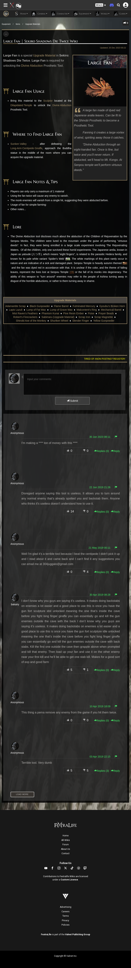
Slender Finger (80, 320)
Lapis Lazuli (15, 309)
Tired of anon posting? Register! (104, 359)
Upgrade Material (44, 55)
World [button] (102, 13)
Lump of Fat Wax (36, 309)
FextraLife (46, 934)
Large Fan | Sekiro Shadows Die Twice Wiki (40, 41)
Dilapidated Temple (21, 105)
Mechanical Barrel (111, 309)
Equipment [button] (82, 13)
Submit (72, 400)
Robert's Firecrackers (25, 317)
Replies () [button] (101, 451)
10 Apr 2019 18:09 (100, 706)
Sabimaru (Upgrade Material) (57, 317)
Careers (65, 911)
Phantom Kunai (50, 313)
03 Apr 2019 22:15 (100, 756)
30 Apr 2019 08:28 (100, 594)
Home (66, 835)
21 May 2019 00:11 (99, 547)
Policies (65, 925)
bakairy (15, 604)
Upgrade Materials (32, 24)
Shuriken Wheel (59, 320)
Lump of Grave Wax (61, 309)
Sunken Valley (19, 143)
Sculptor (48, 100)
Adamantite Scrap (15, 306)
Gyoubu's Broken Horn (112, 306)
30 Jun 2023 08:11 (99, 436)
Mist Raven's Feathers (25, 313)
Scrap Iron (84, 317)
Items (18, 24)
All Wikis (65, 840)
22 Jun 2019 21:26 (99, 487)
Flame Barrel (61, 306)
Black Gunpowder (40, 306)
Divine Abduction (32, 65)
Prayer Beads (106, 313)
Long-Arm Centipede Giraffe (26, 148)
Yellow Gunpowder (103, 320)
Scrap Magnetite (103, 317)
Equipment (6, 24)
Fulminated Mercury (84, 306)
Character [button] (60, 13)
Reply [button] (115, 451)
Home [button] (21, 13)
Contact (65, 853)
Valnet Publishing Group (77, 934)
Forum (65, 844)
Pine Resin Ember (73, 313)
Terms (65, 916)
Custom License (69, 879)
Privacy (65, 920)
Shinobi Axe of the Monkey (31, 320)
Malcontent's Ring (87, 309)
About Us (65, 849)
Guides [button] (120, 13)
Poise (91, 313)
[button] (100, 5)
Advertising (65, 907)
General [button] (39, 13)
